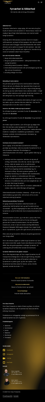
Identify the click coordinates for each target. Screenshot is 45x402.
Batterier (8, 325)
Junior (7, 330)
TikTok (9, 358)
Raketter (7, 333)
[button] (41, 2)
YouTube (9, 362)
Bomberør (8, 335)
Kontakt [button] (16, 396)
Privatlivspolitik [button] (7, 396)
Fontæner (8, 337)
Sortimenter (9, 328)
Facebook (10, 350)
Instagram (10, 354)
